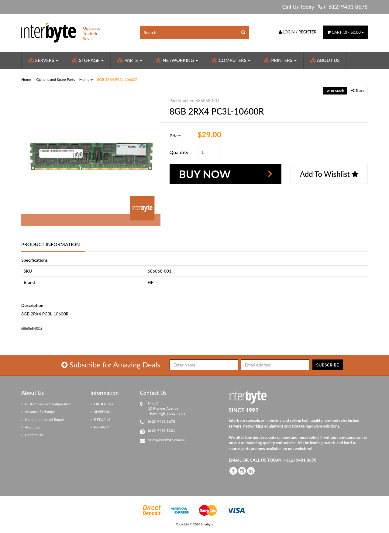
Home (26, 79)
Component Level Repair (42, 419)
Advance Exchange (38, 411)
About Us (325, 60)
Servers (43, 60)
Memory (86, 79)
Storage (88, 60)
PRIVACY (100, 427)
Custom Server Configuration (46, 404)
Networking (177, 60)
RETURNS (101, 419)
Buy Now (205, 173)
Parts (129, 60)
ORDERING (102, 404)
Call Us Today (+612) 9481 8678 (325, 6)
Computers (231, 60)
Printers (280, 60)
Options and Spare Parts (55, 79)
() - (345, 32)
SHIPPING (101, 411)
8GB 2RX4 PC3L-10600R (117, 79)
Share (357, 90)
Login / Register (298, 31)
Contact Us (32, 434)
